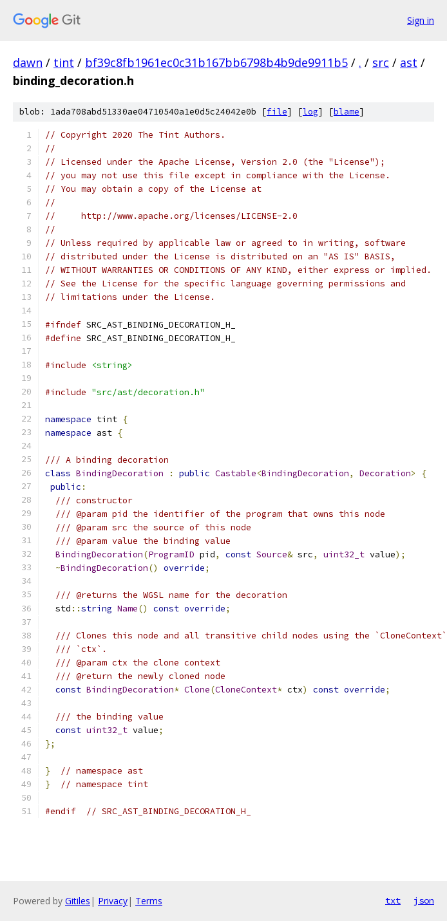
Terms (148, 901)
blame (346, 111)
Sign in (420, 20)
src (380, 62)
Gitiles (77, 901)
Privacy (113, 901)
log (310, 111)
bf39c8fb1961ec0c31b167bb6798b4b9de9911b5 (216, 62)
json (424, 900)
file (277, 111)
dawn (28, 62)
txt (393, 900)
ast (408, 62)
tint (63, 62)
